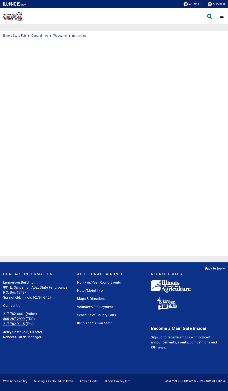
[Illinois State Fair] (15, 35)
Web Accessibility (15, 381)
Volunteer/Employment (95, 307)
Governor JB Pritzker (179, 381)
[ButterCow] (79, 35)
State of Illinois (214, 381)
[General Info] (40, 35)
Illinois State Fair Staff (94, 323)
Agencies (192, 4)
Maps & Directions (91, 299)
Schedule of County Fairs (96, 315)
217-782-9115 (14, 324)
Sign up (157, 337)
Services (216, 4)
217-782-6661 (14, 314)
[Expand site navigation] (222, 16)
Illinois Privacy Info (117, 381)
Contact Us (11, 306)
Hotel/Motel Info (90, 291)
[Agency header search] (209, 16)
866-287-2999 (14, 319)
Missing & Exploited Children (53, 381)
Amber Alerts (89, 381)
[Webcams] (60, 35)
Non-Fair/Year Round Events (99, 282)
